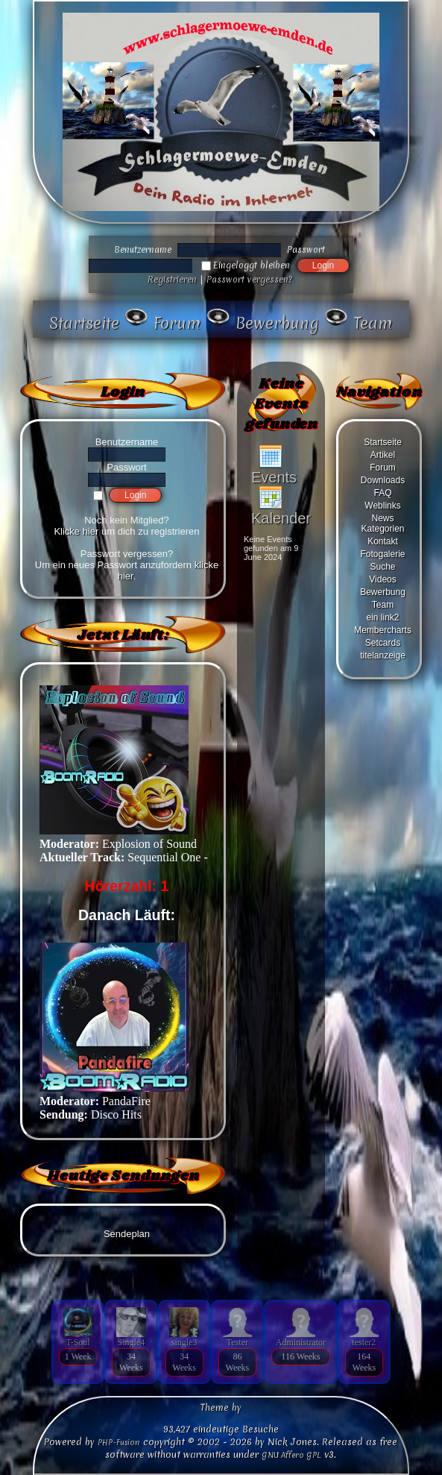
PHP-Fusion (119, 1442)
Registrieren (172, 280)
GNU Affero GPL (291, 1455)
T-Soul (77, 1342)
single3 (184, 1342)
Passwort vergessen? (249, 280)
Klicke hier (76, 531)
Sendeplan (127, 1233)
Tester (237, 1342)
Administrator (301, 1342)
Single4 (131, 1342)
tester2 (364, 1342)
